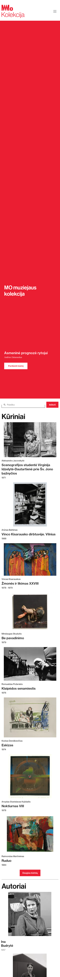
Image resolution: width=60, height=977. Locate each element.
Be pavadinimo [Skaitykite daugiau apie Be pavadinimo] (13, 638)
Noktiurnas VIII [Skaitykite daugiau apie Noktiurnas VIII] (13, 806)
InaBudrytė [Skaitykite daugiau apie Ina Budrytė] (7, 944)
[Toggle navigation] (54, 11)
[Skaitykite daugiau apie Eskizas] (30, 717)
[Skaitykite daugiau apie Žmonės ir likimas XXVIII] (30, 559)
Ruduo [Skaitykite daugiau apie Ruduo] (6, 861)
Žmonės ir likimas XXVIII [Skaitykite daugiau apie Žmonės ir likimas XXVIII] (20, 583)
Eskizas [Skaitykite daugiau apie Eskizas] (7, 745)
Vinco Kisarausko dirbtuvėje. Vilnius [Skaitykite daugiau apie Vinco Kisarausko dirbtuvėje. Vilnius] (29, 534)
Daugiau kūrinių (30, 873)
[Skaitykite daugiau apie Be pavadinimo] (30, 611)
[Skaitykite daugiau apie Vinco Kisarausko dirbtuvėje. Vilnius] (30, 504)
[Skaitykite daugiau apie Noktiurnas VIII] (30, 776)
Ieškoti (52, 404)
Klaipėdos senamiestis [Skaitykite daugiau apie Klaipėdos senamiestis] (19, 688)
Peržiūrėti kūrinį (16, 366)
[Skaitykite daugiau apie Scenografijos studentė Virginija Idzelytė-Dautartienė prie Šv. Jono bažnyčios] (30, 439)
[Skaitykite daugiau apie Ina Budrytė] (29, 915)
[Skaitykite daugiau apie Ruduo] (30, 834)
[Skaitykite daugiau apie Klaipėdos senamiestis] (30, 664)
